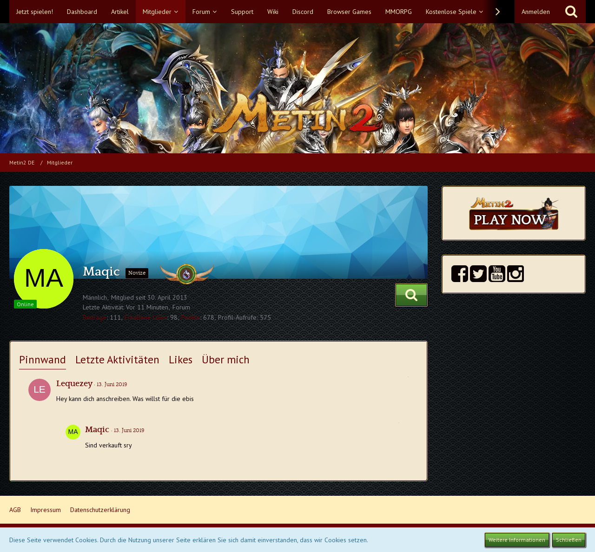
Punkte (190, 317)
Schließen (569, 539)
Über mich (226, 359)
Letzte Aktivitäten (117, 359)
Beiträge (94, 317)
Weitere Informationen (517, 539)
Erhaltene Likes (146, 317)
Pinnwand (42, 359)
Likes (180, 359)
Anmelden (536, 11)
